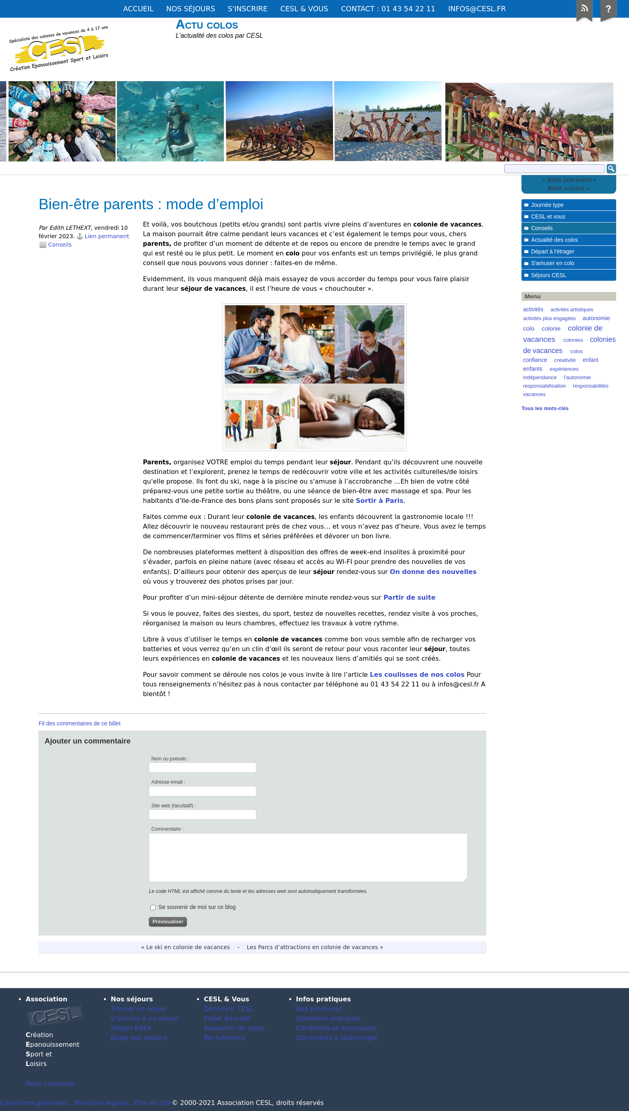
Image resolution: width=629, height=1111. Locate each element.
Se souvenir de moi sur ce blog (196, 907)
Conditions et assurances (336, 1028)
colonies (573, 340)
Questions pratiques (328, 1018)
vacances (534, 394)
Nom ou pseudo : (170, 759)
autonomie (596, 318)
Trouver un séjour (138, 1009)
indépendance (540, 377)
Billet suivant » (569, 188)
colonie (551, 328)
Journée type (547, 205)
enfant (591, 360)
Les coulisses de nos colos (417, 674)
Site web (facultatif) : (173, 806)
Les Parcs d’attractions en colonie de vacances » (315, 947)
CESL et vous (548, 216)
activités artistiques (571, 309)
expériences (564, 369)
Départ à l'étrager (552, 251)
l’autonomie (577, 377)
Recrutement (225, 1038)
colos (576, 351)
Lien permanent (107, 236)
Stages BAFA (131, 1028)
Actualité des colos (554, 240)
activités (533, 309)
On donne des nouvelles (433, 572)
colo (528, 328)
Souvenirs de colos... (237, 1028)
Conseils (59, 244)
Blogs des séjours (139, 1038)
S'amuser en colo (552, 263)
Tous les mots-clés (545, 408)
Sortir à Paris (379, 500)
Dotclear (607, 980)
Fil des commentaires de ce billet (79, 723)
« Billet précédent (567, 180)
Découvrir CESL (229, 1009)
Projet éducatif (227, 1018)
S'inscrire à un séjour (144, 1018)
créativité (565, 360)
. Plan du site (151, 1103)
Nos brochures (319, 1009)
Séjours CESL (548, 275)
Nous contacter (50, 1083)
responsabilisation (544, 386)
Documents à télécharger (336, 1038)
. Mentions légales (99, 1103)
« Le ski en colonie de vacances (185, 947)
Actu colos (207, 24)
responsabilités (591, 386)
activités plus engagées (549, 318)
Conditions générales (34, 1103)
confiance (535, 360)
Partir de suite (408, 597)
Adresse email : (168, 782)
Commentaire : (167, 829)
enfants (532, 369)
